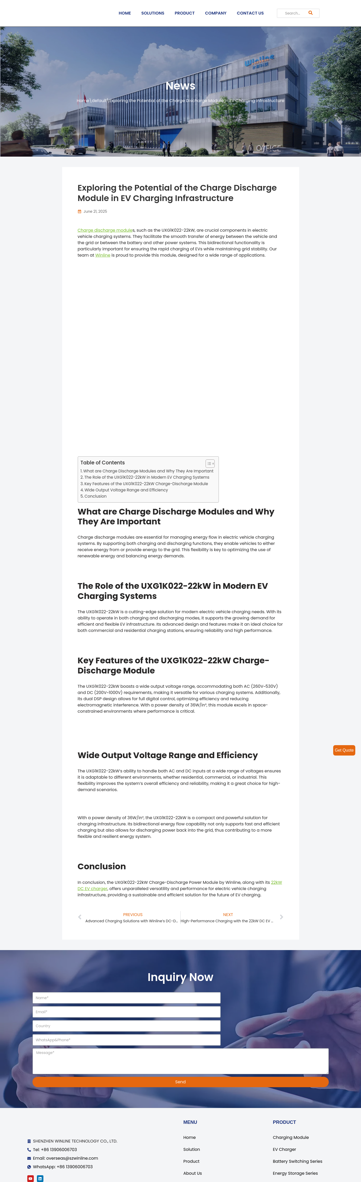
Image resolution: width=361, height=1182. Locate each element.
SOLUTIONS (153, 13)
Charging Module (291, 1109)
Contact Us (194, 1157)
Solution (191, 1121)
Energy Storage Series (295, 1145)
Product (191, 1133)
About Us (192, 1145)
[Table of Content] (210, 463)
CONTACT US (250, 13)
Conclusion (95, 496)
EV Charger (284, 1121)
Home (83, 101)
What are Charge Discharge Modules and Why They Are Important (148, 471)
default (99, 101)
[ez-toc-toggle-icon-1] (207, 463)
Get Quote (344, 750)
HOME (125, 13)
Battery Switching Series (297, 1133)
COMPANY (215, 13)
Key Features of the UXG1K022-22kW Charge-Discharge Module (146, 483)
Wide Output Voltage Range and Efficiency (126, 490)
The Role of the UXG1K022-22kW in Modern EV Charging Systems (146, 477)
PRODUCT (185, 13)
